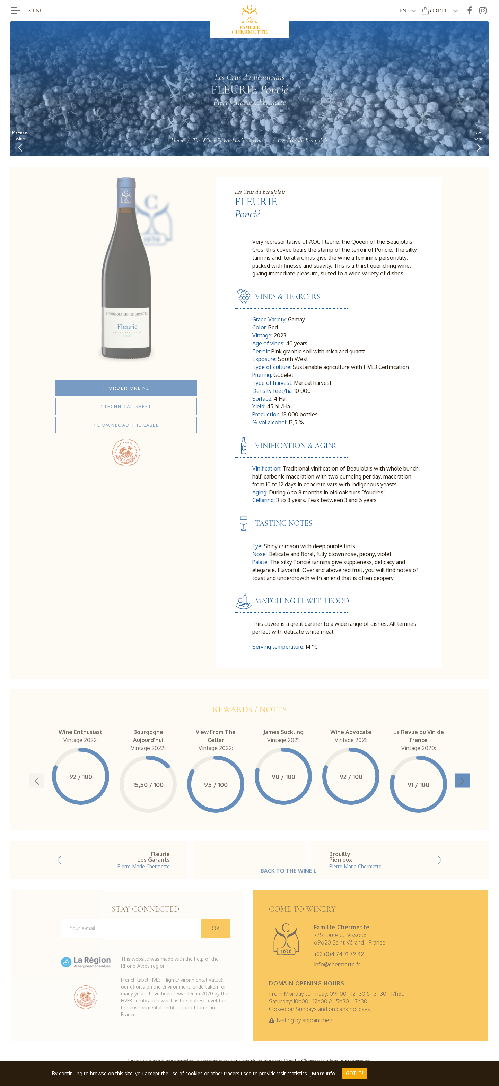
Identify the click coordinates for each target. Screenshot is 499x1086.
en (402, 10)
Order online (126, 388)
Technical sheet (125, 406)
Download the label (126, 425)
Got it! (354, 1073)
